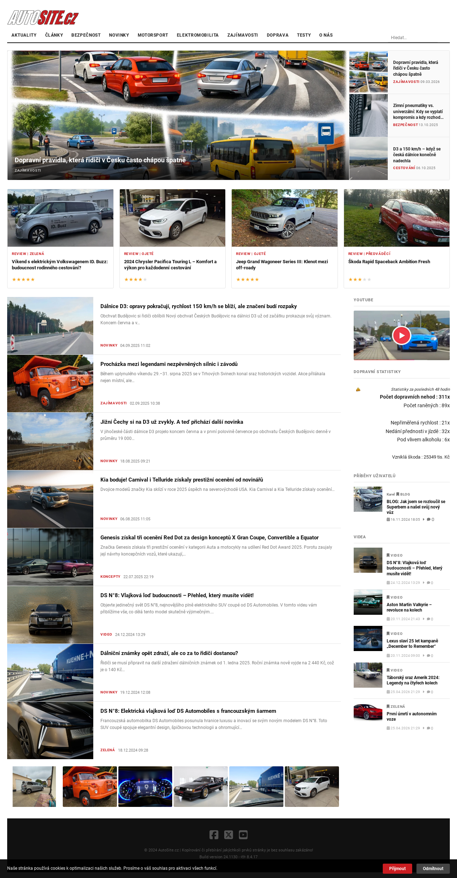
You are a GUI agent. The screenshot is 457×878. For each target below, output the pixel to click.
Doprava (277, 35)
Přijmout (397, 868)
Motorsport (153, 35)
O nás (326, 35)
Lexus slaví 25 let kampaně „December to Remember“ (412, 643)
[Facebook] (213, 835)
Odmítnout (433, 868)
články (54, 35)
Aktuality (24, 35)
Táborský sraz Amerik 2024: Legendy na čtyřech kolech (413, 680)
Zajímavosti (242, 35)
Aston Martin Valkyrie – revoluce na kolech (409, 607)
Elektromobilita (198, 35)
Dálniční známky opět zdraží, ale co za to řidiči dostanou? (169, 653)
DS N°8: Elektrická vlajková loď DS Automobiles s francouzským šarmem (188, 711)
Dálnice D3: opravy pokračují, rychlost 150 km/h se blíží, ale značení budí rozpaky (198, 306)
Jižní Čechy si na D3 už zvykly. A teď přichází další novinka (171, 422)
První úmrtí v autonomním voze (412, 716)
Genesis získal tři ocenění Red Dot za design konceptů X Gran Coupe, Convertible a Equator (209, 537)
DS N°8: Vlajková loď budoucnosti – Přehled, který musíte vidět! (177, 595)
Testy (304, 35)
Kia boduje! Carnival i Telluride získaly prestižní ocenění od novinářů (181, 480)
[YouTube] (243, 835)
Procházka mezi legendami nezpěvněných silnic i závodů (168, 364)
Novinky (119, 35)
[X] (228, 835)
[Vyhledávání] (426, 38)
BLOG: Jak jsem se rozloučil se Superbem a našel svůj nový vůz (416, 507)
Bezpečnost (85, 35)
